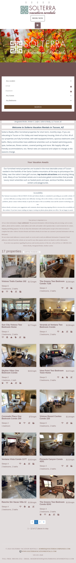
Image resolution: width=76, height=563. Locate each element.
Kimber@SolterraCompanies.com (54, 549)
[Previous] (32, 522)
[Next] (44, 522)
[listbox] (38, 45)
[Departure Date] (37, 91)
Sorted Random (31, 252)
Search (38, 107)
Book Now (37, 18)
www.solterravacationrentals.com (38, 551)
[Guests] (38, 96)
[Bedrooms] (38, 100)
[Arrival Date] (37, 86)
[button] (4, 45)
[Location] (38, 81)
